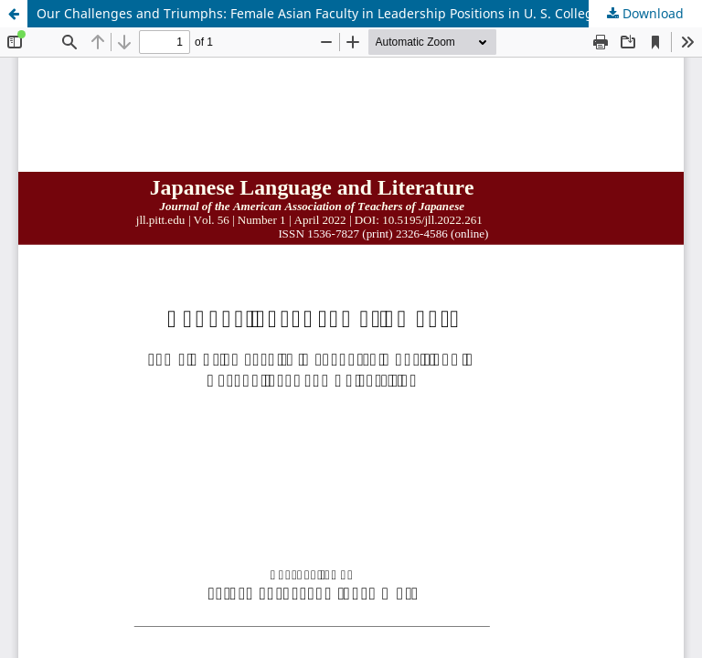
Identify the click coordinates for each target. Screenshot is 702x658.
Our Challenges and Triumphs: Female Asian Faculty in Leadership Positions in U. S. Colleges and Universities (369, 13)
